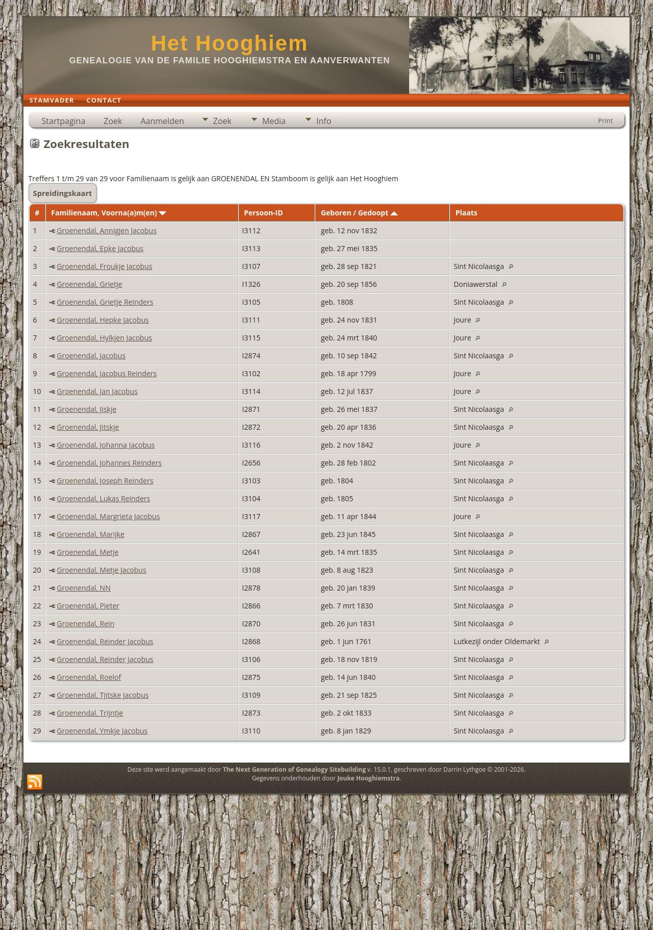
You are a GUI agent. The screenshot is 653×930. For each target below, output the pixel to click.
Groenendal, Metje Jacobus (101, 570)
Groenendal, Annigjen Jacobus (107, 230)
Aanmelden (162, 121)
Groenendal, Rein (85, 623)
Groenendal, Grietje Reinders (105, 302)
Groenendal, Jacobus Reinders (107, 373)
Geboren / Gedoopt (359, 212)
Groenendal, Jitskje (88, 427)
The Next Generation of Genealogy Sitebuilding (294, 769)
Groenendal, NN (83, 588)
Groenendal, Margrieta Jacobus (108, 516)
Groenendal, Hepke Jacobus (102, 320)
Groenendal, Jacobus (91, 355)
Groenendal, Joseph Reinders (105, 480)
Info (323, 121)
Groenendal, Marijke (90, 534)
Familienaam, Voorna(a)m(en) (108, 212)
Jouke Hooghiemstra (368, 778)
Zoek (113, 121)
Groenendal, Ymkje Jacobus (102, 731)
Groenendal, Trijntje (90, 713)
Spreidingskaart (62, 193)
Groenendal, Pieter (88, 605)
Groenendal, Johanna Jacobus (106, 445)
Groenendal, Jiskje (86, 409)
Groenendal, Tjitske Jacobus (102, 695)
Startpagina (64, 121)
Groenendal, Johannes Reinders (109, 463)
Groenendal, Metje (87, 552)
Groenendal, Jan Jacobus (97, 391)
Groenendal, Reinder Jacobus (105, 641)
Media (274, 121)
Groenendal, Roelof (89, 677)
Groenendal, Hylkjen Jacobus (104, 337)
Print (605, 120)
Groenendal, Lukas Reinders (103, 498)
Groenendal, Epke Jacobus (100, 248)
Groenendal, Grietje (89, 284)
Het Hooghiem (230, 43)
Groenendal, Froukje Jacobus (104, 266)
